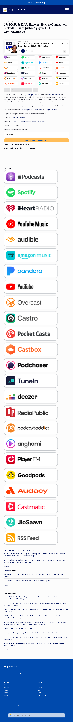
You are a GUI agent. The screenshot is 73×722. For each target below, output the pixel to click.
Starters (40, 682)
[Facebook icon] (11, 705)
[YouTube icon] (5, 705)
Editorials (6, 687)
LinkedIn (26, 121)
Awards (40, 698)
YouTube (41, 121)
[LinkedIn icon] (8, 705)
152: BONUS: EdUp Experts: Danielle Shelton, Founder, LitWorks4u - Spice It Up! (28, 581)
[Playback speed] (64, 51)
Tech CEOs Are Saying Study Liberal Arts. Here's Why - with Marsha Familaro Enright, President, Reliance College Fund (36, 610)
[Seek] (45, 51)
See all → (6, 566)
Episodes (6, 682)
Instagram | (18, 121)
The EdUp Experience (20, 117)
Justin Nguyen (31, 95)
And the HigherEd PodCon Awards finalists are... (18, 628)
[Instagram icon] (15, 705)
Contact (40, 687)
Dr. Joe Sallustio (51, 110)
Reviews (6, 690)
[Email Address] (36, 134)
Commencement (42, 685)
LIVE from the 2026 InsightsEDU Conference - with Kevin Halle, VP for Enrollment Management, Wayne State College (35, 638)
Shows (6, 692)
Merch (40, 692)
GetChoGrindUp (54, 95)
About (5, 685)
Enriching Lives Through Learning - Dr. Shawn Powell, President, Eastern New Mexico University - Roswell (36, 633)
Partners (6, 698)
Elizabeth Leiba (36, 110)
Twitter (33, 121)
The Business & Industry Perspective (17, 550)
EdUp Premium (42, 695)
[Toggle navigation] (66, 9)
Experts (7, 571)
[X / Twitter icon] (18, 705)
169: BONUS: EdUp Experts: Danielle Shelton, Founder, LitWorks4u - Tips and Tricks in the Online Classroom (33, 575)
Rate (39, 690)
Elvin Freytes (25, 110)
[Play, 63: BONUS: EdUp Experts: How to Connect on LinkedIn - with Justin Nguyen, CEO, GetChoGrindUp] (23, 51)
